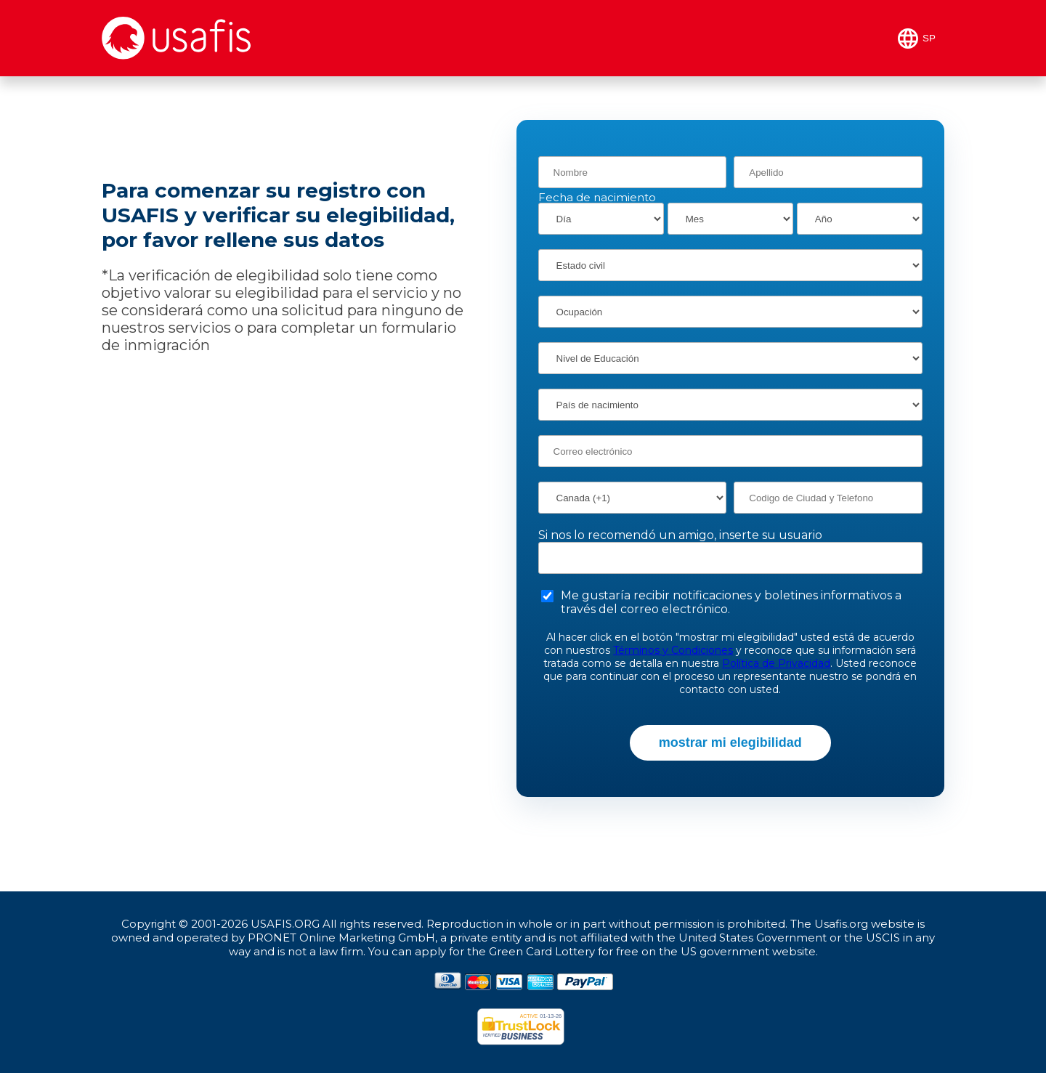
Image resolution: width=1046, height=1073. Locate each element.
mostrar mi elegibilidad (730, 742)
